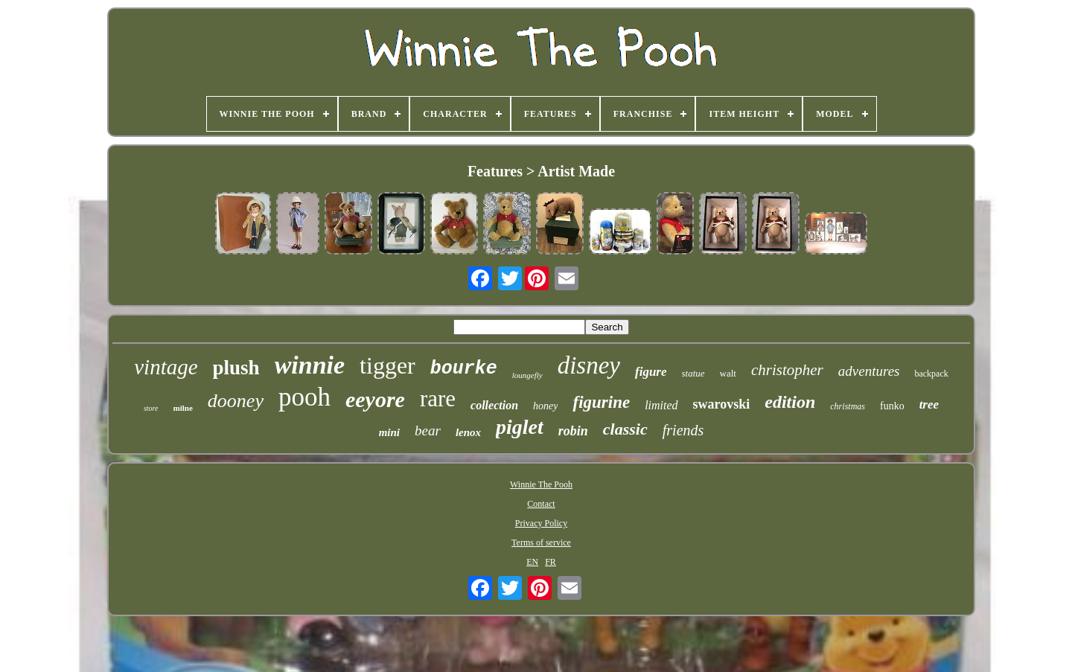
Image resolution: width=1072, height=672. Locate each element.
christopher (787, 370)
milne (183, 407)
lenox (468, 432)
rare (438, 398)
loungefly (527, 375)
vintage (165, 367)
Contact (541, 504)
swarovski (721, 404)
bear (428, 430)
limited (661, 405)
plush (236, 367)
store (151, 408)
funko (892, 406)
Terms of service (541, 542)
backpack (931, 373)
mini (389, 432)
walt (728, 373)
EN (532, 562)
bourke (463, 369)
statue (693, 373)
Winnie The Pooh (541, 484)
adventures (869, 371)
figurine (601, 402)
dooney (236, 401)
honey (545, 406)
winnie (310, 365)
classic (625, 429)
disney (589, 365)
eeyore (375, 399)
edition (790, 402)
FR (550, 562)
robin (573, 430)
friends (683, 430)
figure (651, 372)
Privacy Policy (541, 523)
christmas (847, 406)
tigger (387, 365)
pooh (304, 397)
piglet (519, 426)
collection (494, 405)
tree (929, 404)
